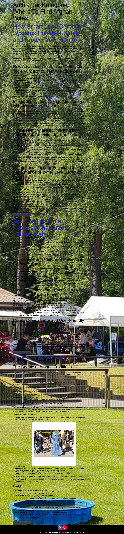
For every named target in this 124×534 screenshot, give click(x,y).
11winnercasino (52, 283)
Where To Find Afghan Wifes (22, 214)
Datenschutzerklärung (78, 532)
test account (28, 44)
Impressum (68, 532)
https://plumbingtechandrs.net (50, 96)
